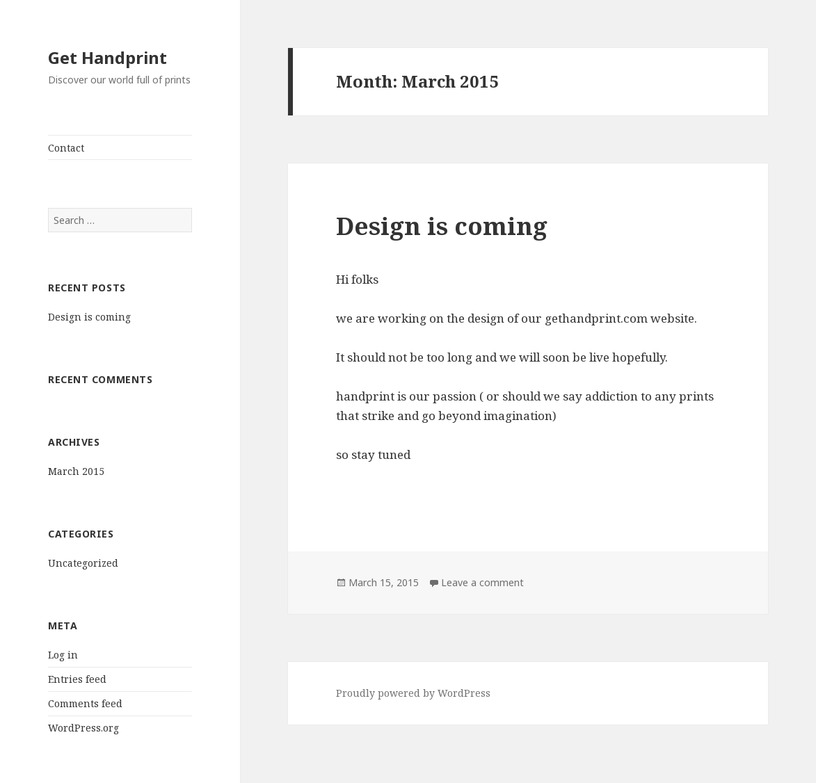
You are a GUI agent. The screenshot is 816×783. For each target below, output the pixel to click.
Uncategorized (83, 563)
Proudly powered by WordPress (413, 693)
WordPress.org (83, 727)
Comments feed (85, 703)
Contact (66, 147)
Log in (63, 654)
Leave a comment (482, 582)
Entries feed (77, 679)
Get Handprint (107, 57)
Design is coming (89, 316)
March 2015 (76, 471)
